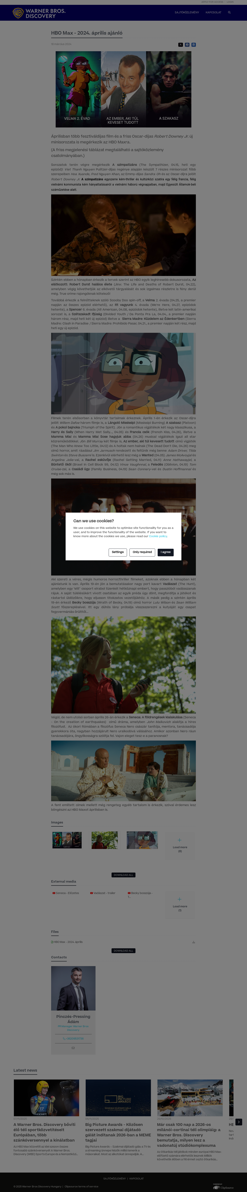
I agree (166, 552)
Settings (118, 552)
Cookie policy (158, 536)
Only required (142, 552)
